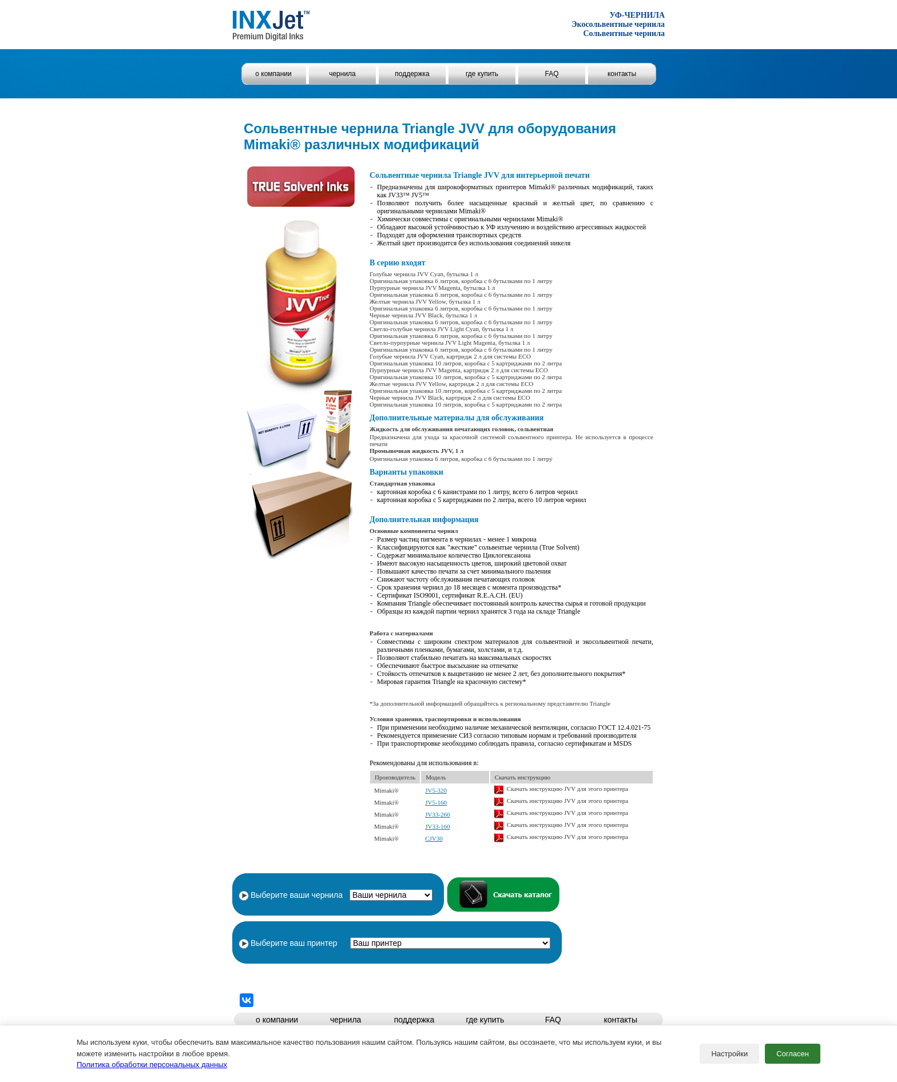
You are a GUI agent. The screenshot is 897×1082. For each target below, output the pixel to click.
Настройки (729, 1053)
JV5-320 (436, 790)
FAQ (551, 74)
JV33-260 (437, 814)
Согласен (792, 1053)
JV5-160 (436, 802)
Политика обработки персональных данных (152, 1064)
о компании (273, 74)
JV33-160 (437, 826)
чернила (342, 74)
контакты (622, 74)
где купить (482, 74)
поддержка (412, 74)
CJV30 (434, 838)
